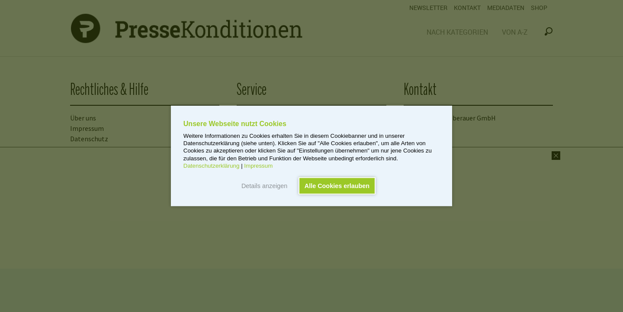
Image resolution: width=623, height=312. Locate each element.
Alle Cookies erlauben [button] (337, 185)
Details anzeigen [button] (264, 185)
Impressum (258, 165)
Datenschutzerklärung (211, 165)
